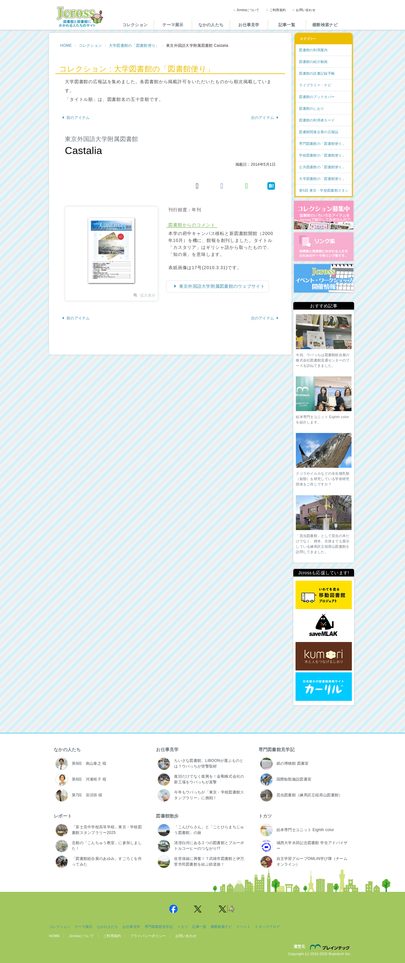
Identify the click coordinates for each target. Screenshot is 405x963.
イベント (243, 927)
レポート (63, 815)
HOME (66, 45)
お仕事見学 (248, 24)
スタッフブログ (267, 927)
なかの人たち (211, 24)
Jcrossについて (248, 10)
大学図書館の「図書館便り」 (134, 45)
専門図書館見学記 (277, 749)
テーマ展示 (172, 24)
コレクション (135, 24)
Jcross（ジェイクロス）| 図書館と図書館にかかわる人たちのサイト (79, 17)
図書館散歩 (167, 815)
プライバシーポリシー (148, 936)
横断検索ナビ (325, 24)
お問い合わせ (305, 10)
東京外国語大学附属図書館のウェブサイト (221, 286)
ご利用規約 (278, 10)
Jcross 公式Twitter (198, 908)
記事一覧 (286, 24)
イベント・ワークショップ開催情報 (323, 278)
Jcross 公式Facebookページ (173, 908)
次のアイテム (265, 117)
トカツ (265, 815)
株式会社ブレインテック (330, 947)
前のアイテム (76, 117)
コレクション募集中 (323, 215)
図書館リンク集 (323, 246)
